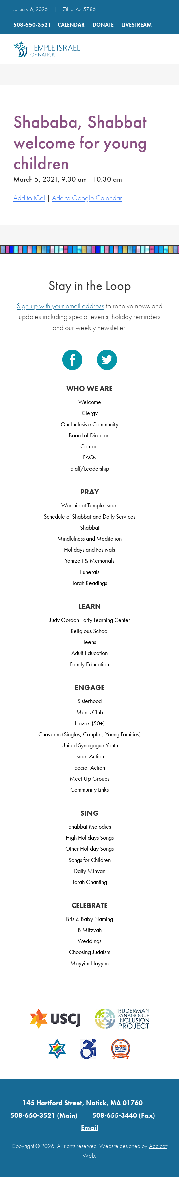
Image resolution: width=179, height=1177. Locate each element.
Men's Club (89, 712)
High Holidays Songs (90, 837)
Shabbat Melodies (89, 826)
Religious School (90, 631)
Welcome (89, 402)
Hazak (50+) (90, 723)
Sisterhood (89, 701)
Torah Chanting (89, 882)
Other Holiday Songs (89, 848)
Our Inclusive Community (89, 424)
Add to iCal (29, 198)
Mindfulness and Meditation (89, 538)
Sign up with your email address (60, 306)
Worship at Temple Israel (89, 505)
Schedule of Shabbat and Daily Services (89, 516)
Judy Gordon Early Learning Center (89, 620)
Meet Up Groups (89, 778)
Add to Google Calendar (87, 198)
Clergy (90, 413)
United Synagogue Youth (89, 745)
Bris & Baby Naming (89, 919)
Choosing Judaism (89, 952)
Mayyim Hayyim (89, 963)
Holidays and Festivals (89, 549)
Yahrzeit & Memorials (89, 561)
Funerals (89, 572)
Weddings (89, 941)
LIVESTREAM (136, 24)
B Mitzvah (90, 930)
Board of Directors (89, 435)
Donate (103, 24)
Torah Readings (89, 583)
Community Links (89, 789)
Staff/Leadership (89, 468)
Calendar (71, 24)
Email (89, 1127)
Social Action (89, 767)
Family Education (89, 664)
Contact (89, 446)
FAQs (89, 457)
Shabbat (89, 527)
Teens (89, 642)
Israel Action (89, 756)
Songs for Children (89, 860)
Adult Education (89, 653)
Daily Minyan (89, 871)
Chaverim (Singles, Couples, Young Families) (89, 734)
